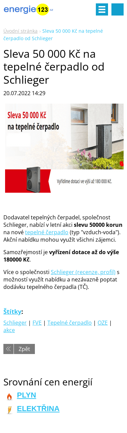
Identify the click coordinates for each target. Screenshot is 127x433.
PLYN (26, 395)
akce (9, 330)
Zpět (24, 349)
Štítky (12, 311)
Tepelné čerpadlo (69, 322)
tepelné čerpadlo (46, 232)
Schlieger (15, 322)
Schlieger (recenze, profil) (83, 272)
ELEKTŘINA (38, 408)
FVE (37, 322)
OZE (103, 322)
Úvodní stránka (20, 31)
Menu (102, 9)
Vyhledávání (117, 9)
